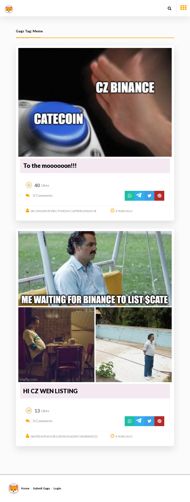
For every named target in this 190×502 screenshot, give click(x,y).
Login (57, 488)
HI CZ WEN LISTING (50, 390)
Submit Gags (41, 488)
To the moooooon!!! (50, 165)
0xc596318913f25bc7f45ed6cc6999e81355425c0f (63, 211)
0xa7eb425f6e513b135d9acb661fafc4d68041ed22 (63, 436)
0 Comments (39, 195)
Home (25, 488)
